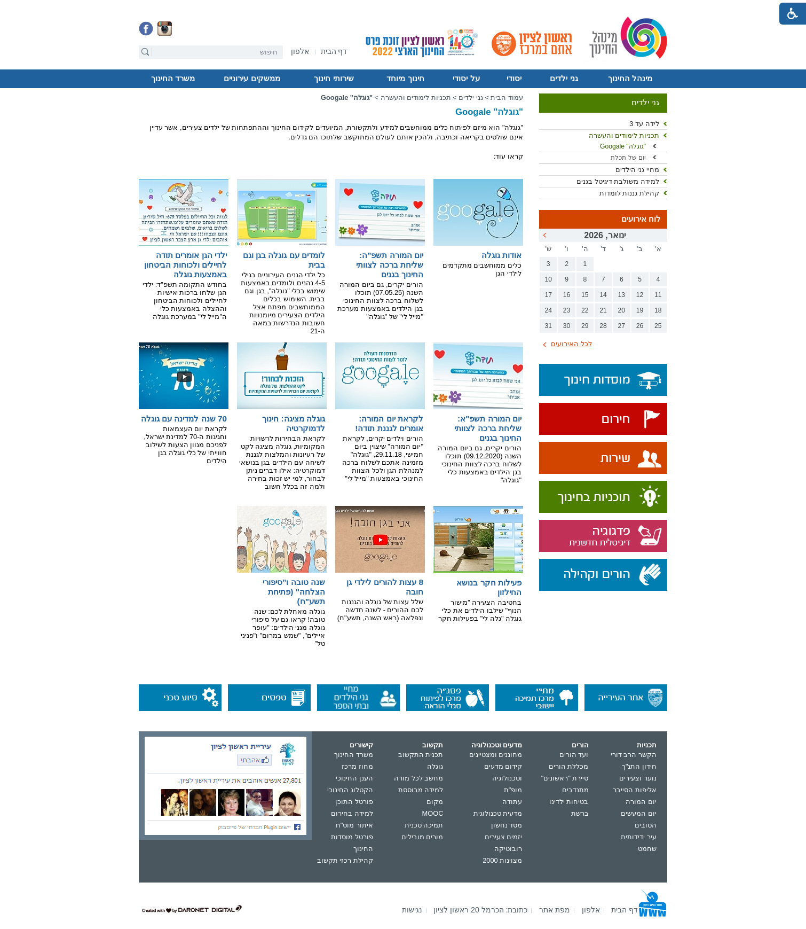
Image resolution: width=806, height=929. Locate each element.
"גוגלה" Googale (623, 146)
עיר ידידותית (639, 837)
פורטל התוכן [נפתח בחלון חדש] (354, 802)
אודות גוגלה (501, 255)
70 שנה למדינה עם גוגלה (184, 418)
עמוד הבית (507, 97)
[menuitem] (300, 52)
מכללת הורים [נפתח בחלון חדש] (569, 766)
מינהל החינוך (630, 78)
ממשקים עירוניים (252, 78)
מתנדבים (575, 790)
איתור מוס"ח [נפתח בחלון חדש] (354, 825)
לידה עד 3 (644, 124)
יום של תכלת (628, 157)
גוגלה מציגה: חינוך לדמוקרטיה (293, 423)
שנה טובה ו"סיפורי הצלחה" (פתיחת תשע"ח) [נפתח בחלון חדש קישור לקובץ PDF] (294, 591)
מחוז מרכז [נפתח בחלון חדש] (357, 766)
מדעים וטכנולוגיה (497, 745)
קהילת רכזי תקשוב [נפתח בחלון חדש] (345, 860)
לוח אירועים (641, 219)
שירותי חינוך (333, 78)
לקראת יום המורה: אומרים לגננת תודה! (389, 423)
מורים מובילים (422, 837)
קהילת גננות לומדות (629, 193)
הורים (580, 745)
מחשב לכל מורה (418, 778)
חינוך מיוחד (405, 78)
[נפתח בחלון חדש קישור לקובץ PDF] (478, 407)
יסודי (514, 78)
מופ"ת (513, 790)
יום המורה (641, 802)
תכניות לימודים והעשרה (624, 135)
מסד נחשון (507, 825)
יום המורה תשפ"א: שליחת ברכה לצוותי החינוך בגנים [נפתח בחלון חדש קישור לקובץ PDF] (487, 428)
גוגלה (435, 766)
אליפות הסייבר (635, 790)
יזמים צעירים (504, 837)
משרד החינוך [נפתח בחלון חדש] (353, 755)
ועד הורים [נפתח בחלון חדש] (574, 755)
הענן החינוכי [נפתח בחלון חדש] (354, 778)
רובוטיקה (508, 849)
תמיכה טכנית (424, 825)
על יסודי (466, 78)
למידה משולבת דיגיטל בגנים (617, 181)
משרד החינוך (173, 78)
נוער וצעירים (638, 778)
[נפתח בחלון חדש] (300, 52)
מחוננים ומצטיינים (496, 755)
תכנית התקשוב (421, 755)
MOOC (433, 813)
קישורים (361, 745)
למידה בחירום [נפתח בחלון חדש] (352, 813)
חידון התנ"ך (639, 766)
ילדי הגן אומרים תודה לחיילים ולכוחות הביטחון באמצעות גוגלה (185, 265)
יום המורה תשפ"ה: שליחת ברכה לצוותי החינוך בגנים (389, 265)
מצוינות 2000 (502, 860)
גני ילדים (564, 78)
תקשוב (432, 745)
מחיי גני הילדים (637, 170)
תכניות (647, 745)
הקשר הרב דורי (634, 755)
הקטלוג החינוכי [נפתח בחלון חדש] (350, 790)
